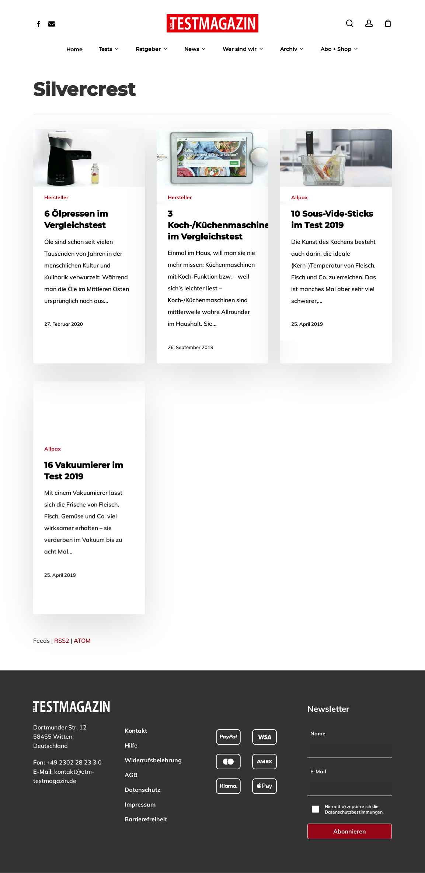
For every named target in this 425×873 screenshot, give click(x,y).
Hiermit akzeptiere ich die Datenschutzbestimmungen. (354, 800)
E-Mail (318, 762)
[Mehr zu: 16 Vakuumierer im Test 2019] (87, 591)
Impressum (140, 795)
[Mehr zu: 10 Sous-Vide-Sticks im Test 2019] (336, 235)
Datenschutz (142, 780)
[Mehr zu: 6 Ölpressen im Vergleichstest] (89, 235)
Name (317, 724)
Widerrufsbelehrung (153, 751)
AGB (131, 765)
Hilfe (131, 736)
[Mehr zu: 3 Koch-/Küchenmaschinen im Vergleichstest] (212, 246)
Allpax (299, 198)
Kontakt (136, 721)
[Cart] (388, 23)
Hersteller (56, 197)
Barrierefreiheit (146, 810)
